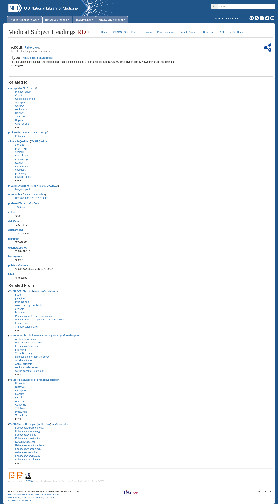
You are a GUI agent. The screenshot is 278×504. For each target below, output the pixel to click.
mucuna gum (22, 301)
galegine (20, 298)
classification (22, 155)
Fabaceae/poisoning (26, 452)
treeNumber (15, 194)
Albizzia (19, 401)
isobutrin (20, 312)
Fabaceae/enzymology (27, 456)
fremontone (21, 323)
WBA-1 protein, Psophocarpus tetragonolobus (40, 319)
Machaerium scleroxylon (28, 342)
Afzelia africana (23, 360)
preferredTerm (16, 203)
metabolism (21, 166)
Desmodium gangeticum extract (32, 356)
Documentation (165, 32)
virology (19, 152)
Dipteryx (19, 386)
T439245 (20, 206)
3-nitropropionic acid (26, 326)
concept (13, 88)
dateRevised (15, 230)
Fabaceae (31, 47)
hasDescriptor (60, 424)
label (11, 274)
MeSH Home (236, 32)
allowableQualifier (18, 141)
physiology (21, 148)
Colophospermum (25, 98)
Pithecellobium (23, 91)
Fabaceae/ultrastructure (28, 438)
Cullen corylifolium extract (29, 371)
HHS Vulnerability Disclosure (40, 497)
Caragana (20, 390)
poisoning (20, 173)
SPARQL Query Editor (125, 32)
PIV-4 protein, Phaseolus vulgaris (33, 316)
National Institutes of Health (21, 494)
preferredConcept (18, 132)
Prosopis (20, 383)
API (222, 32)
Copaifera (20, 95)
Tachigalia (20, 116)
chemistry (20, 169)
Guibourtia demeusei (26, 367)
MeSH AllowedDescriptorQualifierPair (29, 424)
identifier (13, 238)
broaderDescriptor (19, 185)
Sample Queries (188, 32)
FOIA (23, 497)
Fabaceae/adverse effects (29, 427)
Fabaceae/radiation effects (30, 445)
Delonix (19, 113)
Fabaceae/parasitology (27, 459)
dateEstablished (17, 247)
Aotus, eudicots (23, 363)
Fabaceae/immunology (27, 431)
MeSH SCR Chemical (21, 291)
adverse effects (23, 176)
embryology (21, 159)
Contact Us (26, 500)
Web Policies (14, 497)
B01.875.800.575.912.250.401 (32, 198)
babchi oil (20, 349)
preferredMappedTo (71, 335)
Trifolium (20, 408)
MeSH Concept (27, 88)
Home (104, 32)
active (11, 212)
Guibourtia (21, 109)
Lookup (147, 32)
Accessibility (14, 500)
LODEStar (29, 481)
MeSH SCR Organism (46, 335)
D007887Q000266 (25, 441)
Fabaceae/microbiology (28, 448)
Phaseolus (21, 411)
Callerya (19, 106)
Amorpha (20, 102)
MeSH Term (33, 203)
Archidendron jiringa (26, 339)
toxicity (19, 162)
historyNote (15, 256)
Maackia (19, 394)
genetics (19, 144)
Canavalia (20, 404)
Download (208, 32)
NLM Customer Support (227, 18)
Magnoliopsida (23, 189)
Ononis (19, 397)
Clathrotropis (22, 123)
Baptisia (19, 120)
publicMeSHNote (18, 265)
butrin (18, 294)
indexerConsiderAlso (46, 291)
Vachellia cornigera (25, 353)
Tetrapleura (21, 415)
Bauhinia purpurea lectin (28, 305)
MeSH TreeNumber (34, 194)
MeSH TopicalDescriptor (38, 58)
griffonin (19, 309)
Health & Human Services (47, 494)
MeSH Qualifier (39, 141)
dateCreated (15, 221)
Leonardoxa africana (26, 346)
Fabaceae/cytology (25, 434)
